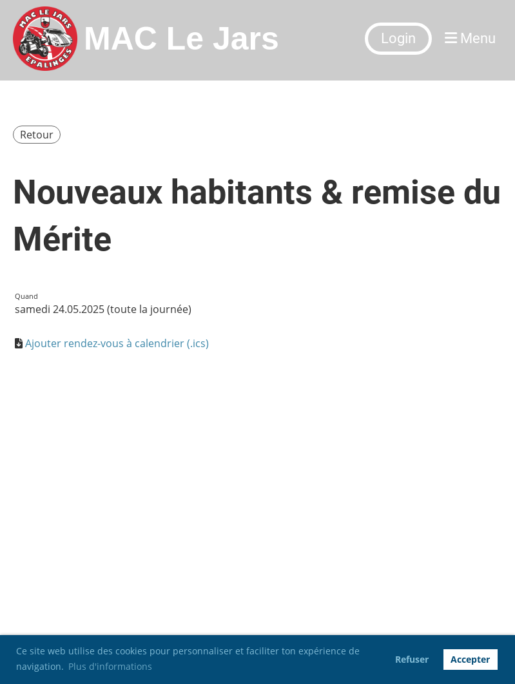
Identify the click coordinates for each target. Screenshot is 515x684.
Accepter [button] (470, 659)
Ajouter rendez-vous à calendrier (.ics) (117, 343)
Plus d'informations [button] (110, 666)
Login (398, 38)
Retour (36, 135)
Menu (470, 38)
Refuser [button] (412, 659)
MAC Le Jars (181, 39)
